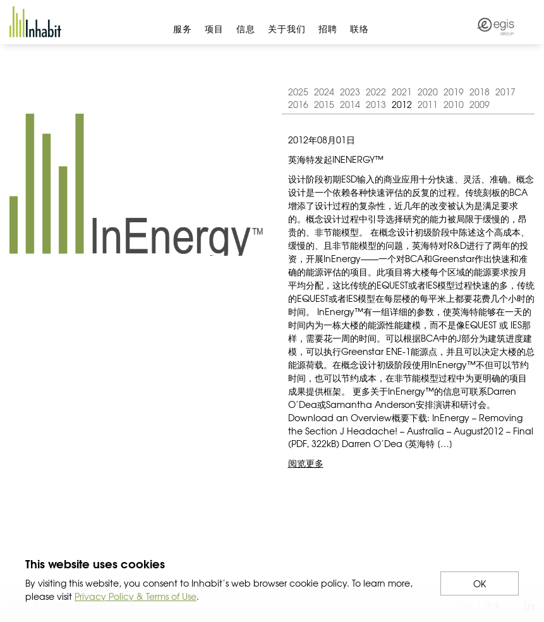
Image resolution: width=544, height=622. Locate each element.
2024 (324, 91)
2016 (298, 104)
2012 (402, 104)
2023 (350, 91)
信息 (245, 28)
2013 (376, 104)
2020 (428, 91)
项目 (214, 28)
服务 (182, 28)
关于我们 (287, 28)
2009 (479, 104)
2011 (428, 104)
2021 (402, 91)
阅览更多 (305, 463)
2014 (350, 104)
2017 (505, 91)
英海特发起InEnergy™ (336, 159)
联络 (359, 28)
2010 (454, 104)
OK (479, 583)
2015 (324, 104)
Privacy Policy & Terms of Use (135, 596)
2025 (298, 91)
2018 (479, 91)
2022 (376, 91)
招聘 (327, 28)
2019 (454, 91)
